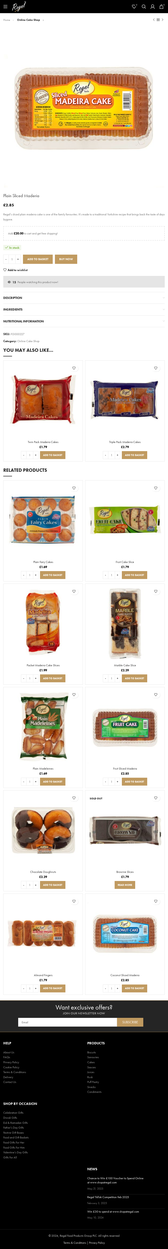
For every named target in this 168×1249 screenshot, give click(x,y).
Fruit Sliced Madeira (125, 768)
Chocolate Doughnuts (43, 872)
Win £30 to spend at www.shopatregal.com (113, 1211)
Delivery (8, 1077)
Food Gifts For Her (13, 1142)
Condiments (94, 1092)
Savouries (93, 1057)
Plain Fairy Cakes (43, 562)
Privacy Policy (11, 1062)
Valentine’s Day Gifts (15, 1152)
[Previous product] (154, 20)
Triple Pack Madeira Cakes (125, 442)
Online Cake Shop (29, 20)
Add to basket (37, 259)
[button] (52, 455)
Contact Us (9, 1082)
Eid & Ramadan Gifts (15, 1123)
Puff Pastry (93, 1082)
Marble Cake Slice (125, 665)
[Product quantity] (12, 259)
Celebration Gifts (13, 1113)
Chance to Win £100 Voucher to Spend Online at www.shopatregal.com (115, 1180)
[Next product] (162, 20)
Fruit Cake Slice (125, 562)
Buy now (66, 259)
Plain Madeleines (43, 768)
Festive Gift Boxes (13, 1133)
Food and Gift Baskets (16, 1137)
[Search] (144, 6)
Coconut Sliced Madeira (124, 975)
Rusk (90, 1077)
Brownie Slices (125, 872)
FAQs (6, 1057)
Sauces (91, 1067)
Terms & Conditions (14, 1072)
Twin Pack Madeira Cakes (43, 442)
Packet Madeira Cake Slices (43, 665)
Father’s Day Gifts (13, 1127)
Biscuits (91, 1052)
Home (7, 20)
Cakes (91, 1062)
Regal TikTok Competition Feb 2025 (108, 1197)
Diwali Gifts (10, 1118)
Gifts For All (10, 1157)
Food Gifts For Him (14, 1147)
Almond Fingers (43, 975)
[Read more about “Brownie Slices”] (125, 885)
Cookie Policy (11, 1067)
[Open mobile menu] (5, 6)
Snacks (91, 1087)
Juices (90, 1072)
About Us (8, 1052)
